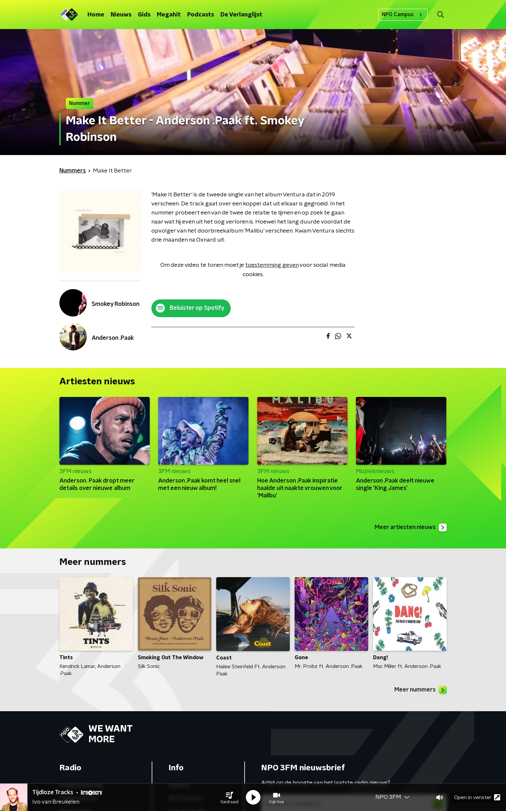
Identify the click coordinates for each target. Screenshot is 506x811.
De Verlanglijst (241, 15)
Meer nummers (420, 690)
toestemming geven (272, 265)
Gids (144, 15)
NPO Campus (403, 14)
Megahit (169, 15)
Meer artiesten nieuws (411, 527)
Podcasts (200, 15)
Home (95, 15)
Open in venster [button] (477, 797)
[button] (229, 797)
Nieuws (121, 15)
